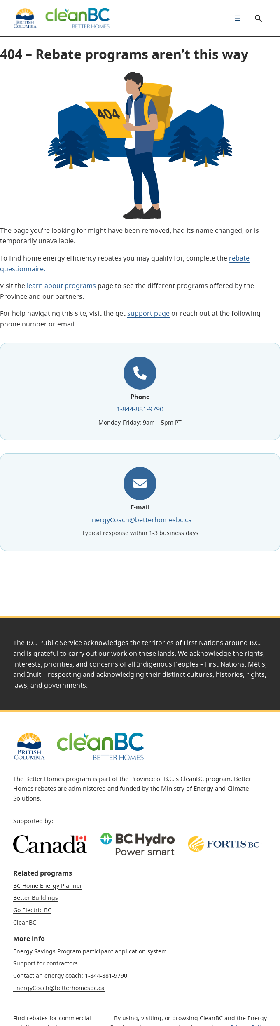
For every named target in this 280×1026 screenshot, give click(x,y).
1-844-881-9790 (140, 408)
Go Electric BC (32, 910)
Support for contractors (45, 963)
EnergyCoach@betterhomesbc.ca (140, 519)
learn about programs (61, 285)
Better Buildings (35, 898)
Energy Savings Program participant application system (90, 951)
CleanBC (24, 922)
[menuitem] (235, 18)
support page (148, 313)
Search (255, 18)
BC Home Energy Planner (47, 886)
